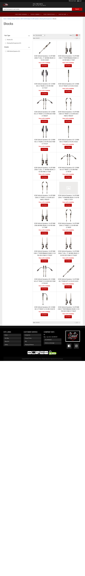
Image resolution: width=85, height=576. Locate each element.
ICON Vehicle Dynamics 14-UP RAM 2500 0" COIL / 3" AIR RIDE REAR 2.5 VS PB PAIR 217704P (44, 170)
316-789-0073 (48, 339)
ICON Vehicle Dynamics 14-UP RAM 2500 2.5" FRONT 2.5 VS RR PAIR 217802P (68, 225)
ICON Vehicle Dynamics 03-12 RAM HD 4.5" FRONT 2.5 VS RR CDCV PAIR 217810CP (44, 281)
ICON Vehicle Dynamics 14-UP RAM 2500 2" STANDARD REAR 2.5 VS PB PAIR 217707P (68, 197)
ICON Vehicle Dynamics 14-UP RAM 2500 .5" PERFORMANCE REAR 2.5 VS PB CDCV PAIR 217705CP (45, 253)
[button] (74, 322)
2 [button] (77, 322)
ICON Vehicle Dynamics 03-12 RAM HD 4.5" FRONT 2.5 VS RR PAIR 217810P (68, 170)
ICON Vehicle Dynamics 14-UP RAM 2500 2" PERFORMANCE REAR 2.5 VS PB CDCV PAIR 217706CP (68, 309)
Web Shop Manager (59, 358)
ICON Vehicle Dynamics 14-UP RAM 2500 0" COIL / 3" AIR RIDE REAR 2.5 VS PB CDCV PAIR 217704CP (68, 253)
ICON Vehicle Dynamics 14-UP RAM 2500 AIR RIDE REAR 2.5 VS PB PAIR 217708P (44, 225)
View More (44, 177)
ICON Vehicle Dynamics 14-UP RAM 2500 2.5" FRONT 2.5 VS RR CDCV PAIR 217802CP (44, 197)
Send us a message (49, 343)
